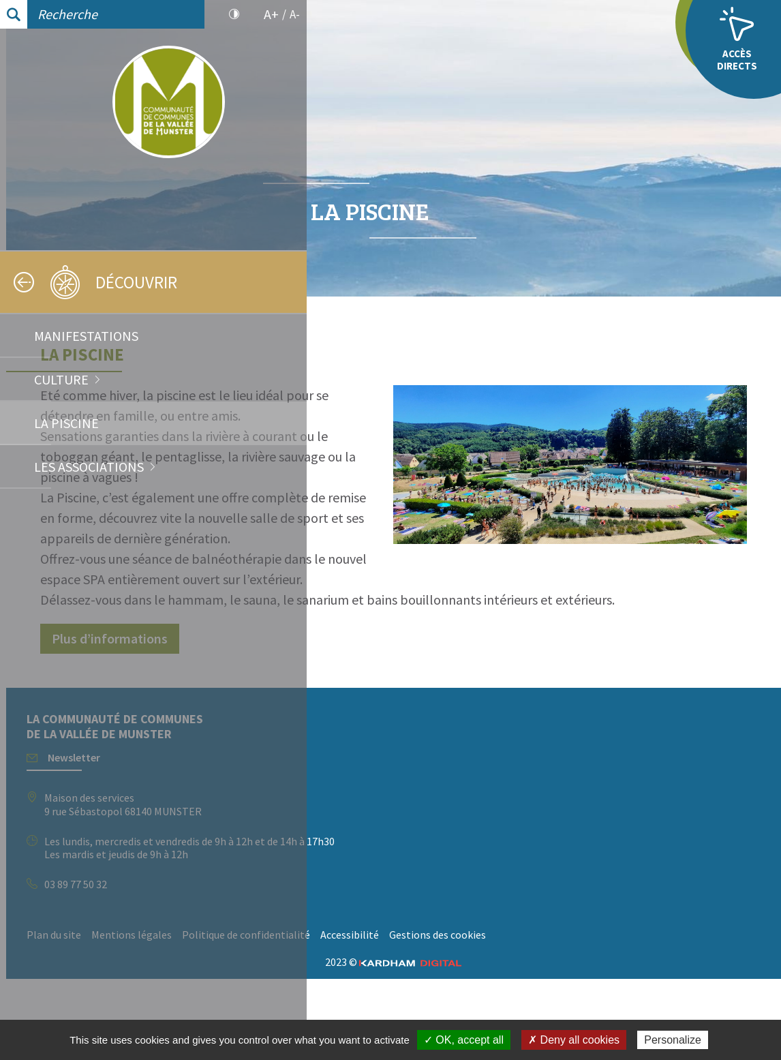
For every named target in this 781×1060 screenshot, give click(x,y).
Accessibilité (650, 996)
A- (295, 14)
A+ (271, 14)
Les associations (89, 466)
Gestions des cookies (375, 1016)
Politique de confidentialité (547, 996)
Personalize (672, 1040)
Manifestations (86, 335)
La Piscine (66, 422)
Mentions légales (432, 996)
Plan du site (354, 996)
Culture (61, 379)
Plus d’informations (410, 699)
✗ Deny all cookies (573, 1040)
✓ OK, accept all (464, 1040)
